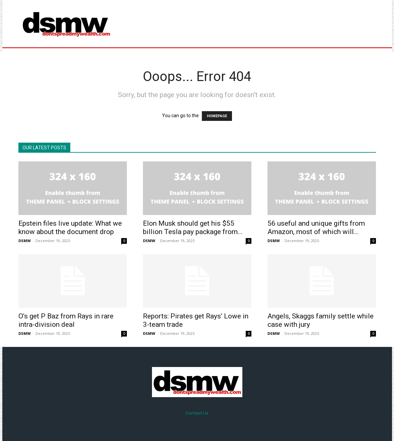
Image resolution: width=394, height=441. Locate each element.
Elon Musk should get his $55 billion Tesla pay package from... (193, 227)
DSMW (24, 240)
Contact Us (197, 413)
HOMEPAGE (217, 116)
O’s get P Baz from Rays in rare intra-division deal (65, 320)
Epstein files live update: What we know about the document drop (70, 227)
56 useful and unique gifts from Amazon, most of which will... (316, 227)
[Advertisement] (253, 23)
